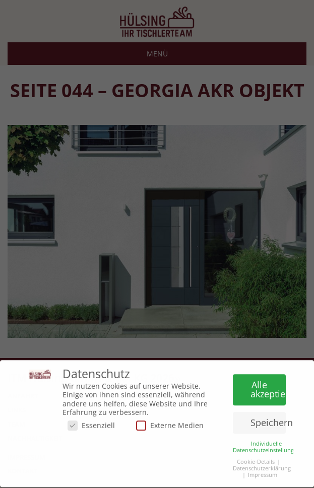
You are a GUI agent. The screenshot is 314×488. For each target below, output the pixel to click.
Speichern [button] (268, 419)
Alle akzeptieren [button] (268, 386)
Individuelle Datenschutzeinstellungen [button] (266, 444)
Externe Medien (170, 423)
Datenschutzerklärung (262, 465)
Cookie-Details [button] (256, 459)
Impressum (262, 472)
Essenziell (91, 423)
